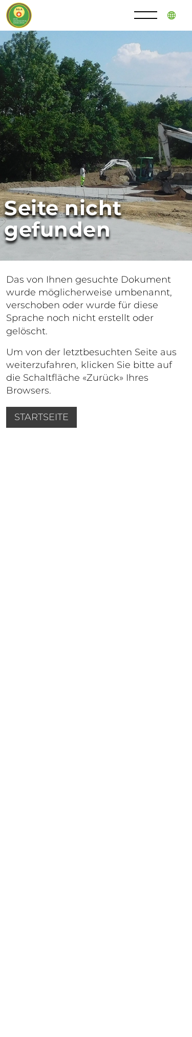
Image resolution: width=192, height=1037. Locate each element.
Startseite (41, 417)
